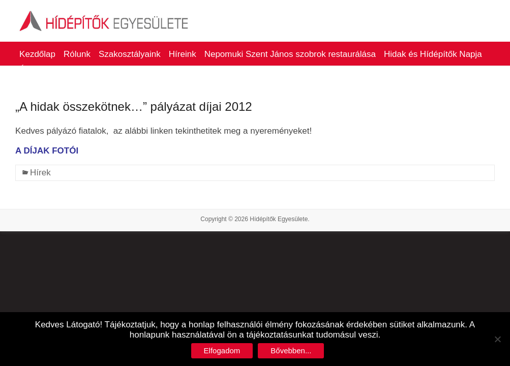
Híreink (182, 54)
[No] (497, 339)
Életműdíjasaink (49, 69)
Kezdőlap (37, 54)
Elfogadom (222, 350)
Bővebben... (291, 350)
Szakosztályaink (130, 54)
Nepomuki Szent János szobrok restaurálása (290, 54)
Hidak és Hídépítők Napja (433, 54)
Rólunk (77, 54)
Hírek (40, 172)
